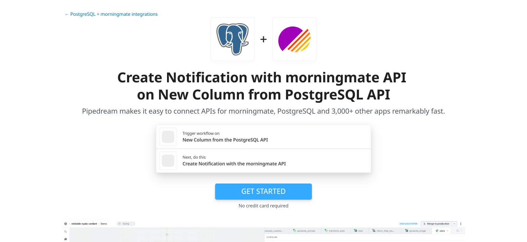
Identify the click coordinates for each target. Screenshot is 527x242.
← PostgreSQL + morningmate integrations (111, 14)
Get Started (263, 191)
